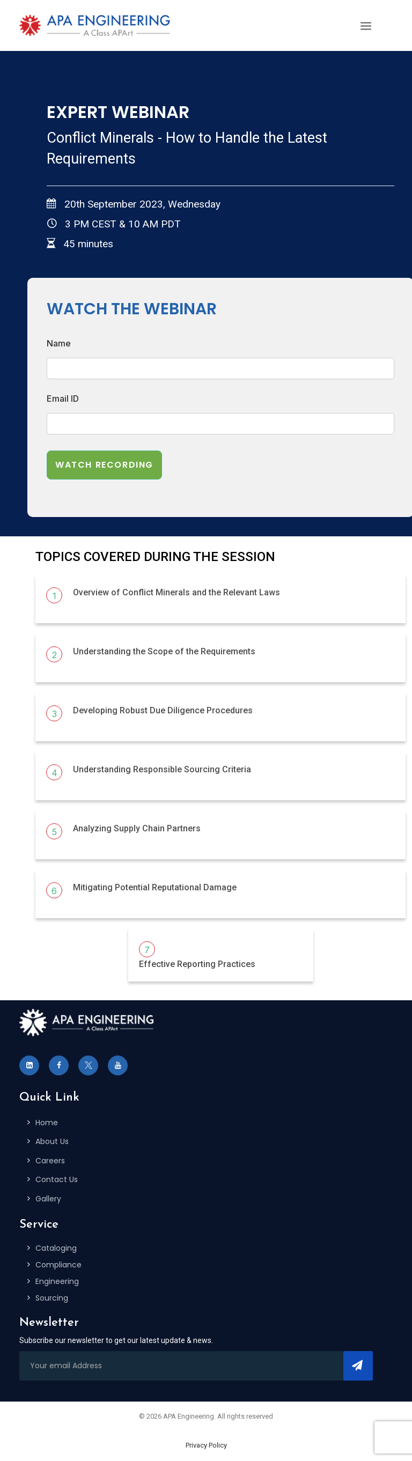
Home (46, 1122)
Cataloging (56, 1248)
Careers (50, 1160)
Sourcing (51, 1298)
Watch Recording (104, 465)
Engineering (57, 1281)
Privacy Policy (206, 1445)
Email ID (63, 398)
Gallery (48, 1198)
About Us (52, 1141)
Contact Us (56, 1179)
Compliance (58, 1264)
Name (59, 343)
